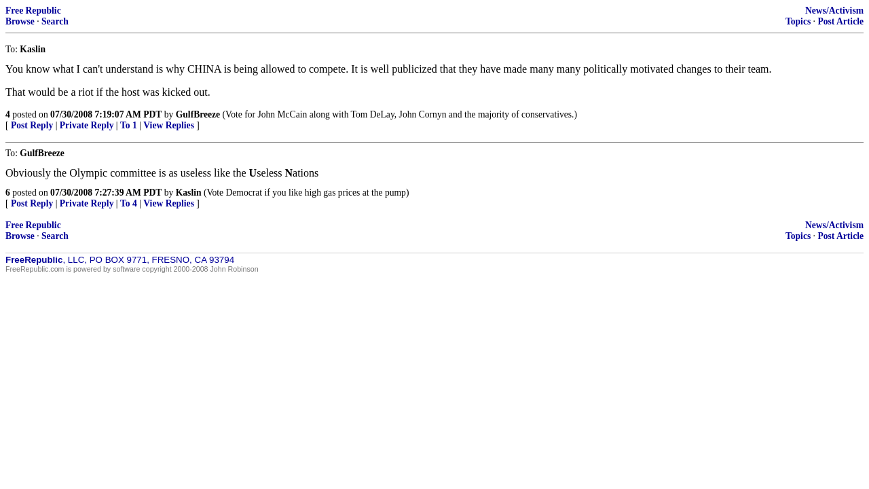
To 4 (128, 203)
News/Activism (834, 10)
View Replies (168, 125)
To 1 (128, 125)
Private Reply (87, 125)
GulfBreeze (198, 114)
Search (55, 21)
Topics (798, 21)
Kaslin (189, 192)
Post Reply (32, 125)
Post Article (840, 21)
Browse (20, 21)
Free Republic (33, 10)
